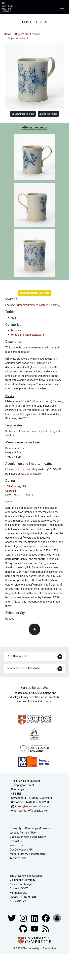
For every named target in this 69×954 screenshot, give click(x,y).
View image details (23, 113)
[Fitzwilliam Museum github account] (23, 928)
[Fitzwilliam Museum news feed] (45, 928)
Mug (13, 317)
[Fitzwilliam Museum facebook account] (34, 918)
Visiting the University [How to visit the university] (22, 880)
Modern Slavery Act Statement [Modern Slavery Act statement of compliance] (28, 854)
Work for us (16, 845)
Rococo (9, 618)
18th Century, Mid (15, 486)
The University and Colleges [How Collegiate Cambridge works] (26, 875)
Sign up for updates (34, 688)
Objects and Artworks (27, 34)
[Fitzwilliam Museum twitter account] (12, 918)
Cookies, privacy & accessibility (28, 836)
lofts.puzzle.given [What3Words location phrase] (38, 810)
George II (10, 490)
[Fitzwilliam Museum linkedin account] (46, 918)
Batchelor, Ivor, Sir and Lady (25, 473)
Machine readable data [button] (23, 668)
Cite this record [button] (18, 656)
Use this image (48, 113)
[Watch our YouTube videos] (34, 928)
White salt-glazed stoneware (27, 334)
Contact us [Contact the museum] (16, 841)
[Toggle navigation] (62, 7)
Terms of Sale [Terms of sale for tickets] (18, 858)
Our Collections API (21, 849)
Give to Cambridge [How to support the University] (21, 884)
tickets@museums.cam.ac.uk (32, 806)
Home (7, 34)
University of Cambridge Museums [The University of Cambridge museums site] (30, 828)
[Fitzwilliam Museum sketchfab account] (57, 918)
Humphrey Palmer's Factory (31, 305)
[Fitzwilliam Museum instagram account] (23, 918)
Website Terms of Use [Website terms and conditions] (23, 832)
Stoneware (17, 330)
